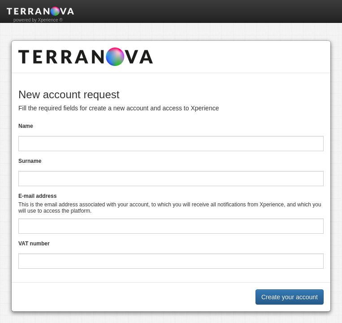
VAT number (34, 243)
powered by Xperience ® (38, 19)
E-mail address (37, 196)
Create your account (289, 297)
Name (25, 126)
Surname (29, 161)
